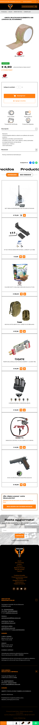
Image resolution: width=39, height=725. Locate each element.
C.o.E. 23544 (19, 713)
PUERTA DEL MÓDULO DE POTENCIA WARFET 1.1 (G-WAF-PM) (19, 361)
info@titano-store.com (11, 613)
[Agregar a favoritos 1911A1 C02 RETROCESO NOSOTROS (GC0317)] (24, 484)
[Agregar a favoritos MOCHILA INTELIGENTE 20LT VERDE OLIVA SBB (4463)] (24, 331)
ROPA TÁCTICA (18, 11)
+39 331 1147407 (12, 682)
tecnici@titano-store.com (8, 623)
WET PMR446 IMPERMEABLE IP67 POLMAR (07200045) (19, 208)
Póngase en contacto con (19, 580)
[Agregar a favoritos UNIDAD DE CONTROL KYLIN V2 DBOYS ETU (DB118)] (24, 447)
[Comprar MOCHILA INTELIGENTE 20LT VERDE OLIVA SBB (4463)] (21, 331)
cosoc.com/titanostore (18, 629)
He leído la (20, 540)
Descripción (19, 129)
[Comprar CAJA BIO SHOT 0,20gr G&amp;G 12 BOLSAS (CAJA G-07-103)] (21, 294)
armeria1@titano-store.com (12, 684)
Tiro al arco (20, 566)
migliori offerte (19, 524)
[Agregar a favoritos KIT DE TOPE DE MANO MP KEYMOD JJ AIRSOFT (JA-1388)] (24, 256)
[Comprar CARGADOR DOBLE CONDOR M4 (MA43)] (21, 410)
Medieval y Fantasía (19, 567)
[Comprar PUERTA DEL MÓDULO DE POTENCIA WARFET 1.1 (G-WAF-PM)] (21, 368)
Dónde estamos (19, 582)
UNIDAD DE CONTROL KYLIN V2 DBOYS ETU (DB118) (19, 440)
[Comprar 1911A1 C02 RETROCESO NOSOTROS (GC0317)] (21, 484)
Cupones (19, 571)
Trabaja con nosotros (19, 583)
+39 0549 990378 (8, 681)
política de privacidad (23, 540)
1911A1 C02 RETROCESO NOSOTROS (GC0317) (19, 477)
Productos (4, 11)
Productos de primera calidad (19, 577)
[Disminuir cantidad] (15, 87)
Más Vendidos (25, 175)
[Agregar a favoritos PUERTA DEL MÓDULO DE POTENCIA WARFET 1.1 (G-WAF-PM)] (24, 368)
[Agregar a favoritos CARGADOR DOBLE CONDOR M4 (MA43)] (24, 410)
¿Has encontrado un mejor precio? (22, 67)
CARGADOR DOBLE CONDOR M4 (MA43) (19, 403)
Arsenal (19, 564)
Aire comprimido (19, 562)
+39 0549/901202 (8, 609)
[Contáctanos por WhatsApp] (36, 723)
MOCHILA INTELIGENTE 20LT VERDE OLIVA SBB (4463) (19, 324)
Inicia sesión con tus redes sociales (19, 506)
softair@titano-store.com (18, 1)
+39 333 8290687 (13, 611)
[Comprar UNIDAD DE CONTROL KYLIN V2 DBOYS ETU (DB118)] (21, 447)
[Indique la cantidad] (19, 87)
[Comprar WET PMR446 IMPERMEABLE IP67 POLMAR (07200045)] (21, 215)
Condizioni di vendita (19, 575)
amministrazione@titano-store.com (11, 618)
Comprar (19, 96)
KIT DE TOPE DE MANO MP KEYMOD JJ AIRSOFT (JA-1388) (19, 249)
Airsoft (10, 11)
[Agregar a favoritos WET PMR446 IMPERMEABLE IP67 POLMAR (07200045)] (24, 215)
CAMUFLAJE (27, 11)
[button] (37, 1)
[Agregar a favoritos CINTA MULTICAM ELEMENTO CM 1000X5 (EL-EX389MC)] (19, 101)
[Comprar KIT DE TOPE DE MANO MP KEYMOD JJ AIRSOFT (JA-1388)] (20, 256)
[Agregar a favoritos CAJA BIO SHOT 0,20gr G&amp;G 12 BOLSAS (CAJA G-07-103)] (24, 294)
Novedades (12, 175)
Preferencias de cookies (26, 711)
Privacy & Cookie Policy (12, 711)
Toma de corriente (19, 569)
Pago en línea (19, 578)
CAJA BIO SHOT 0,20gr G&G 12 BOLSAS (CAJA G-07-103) (19, 287)
